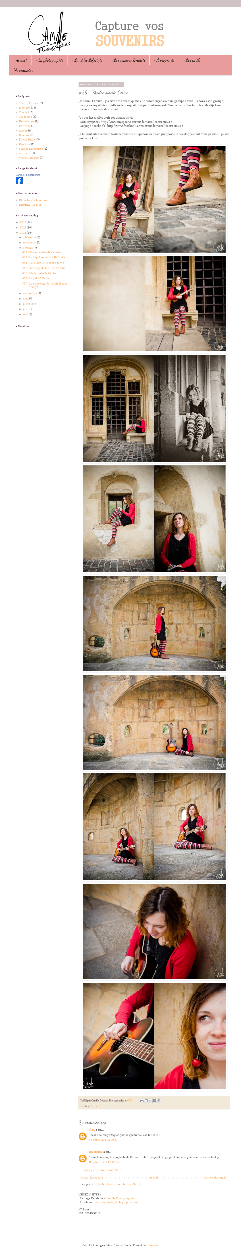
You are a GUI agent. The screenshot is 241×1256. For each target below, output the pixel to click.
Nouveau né (26, 121)
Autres (23, 130)
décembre (30, 237)
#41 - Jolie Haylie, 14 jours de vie (43, 262)
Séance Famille (29, 103)
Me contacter (23, 70)
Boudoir (24, 135)
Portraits (95, 1106)
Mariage (24, 107)
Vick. (92, 1129)
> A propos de (164, 60)
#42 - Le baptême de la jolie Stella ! (44, 257)
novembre (30, 242)
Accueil (153, 1177)
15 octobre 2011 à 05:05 (104, 1162)
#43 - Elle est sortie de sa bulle (41, 252)
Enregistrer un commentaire (103, 1170)
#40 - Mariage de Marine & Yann (43, 268)
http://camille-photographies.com (117, 1202)
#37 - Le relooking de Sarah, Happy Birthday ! (44, 285)
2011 (23, 232)
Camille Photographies (120, 1198)
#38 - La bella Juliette (35, 278)
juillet (27, 304)
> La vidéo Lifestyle (87, 60)
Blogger (153, 1245)
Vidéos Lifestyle (29, 157)
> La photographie (49, 60)
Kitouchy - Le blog (30, 204)
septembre (30, 293)
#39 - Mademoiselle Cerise (39, 273)
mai (26, 314)
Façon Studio (27, 139)
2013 (23, 222)
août (26, 298)
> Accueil (20, 60)
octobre (28, 247)
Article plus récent (91, 1177)
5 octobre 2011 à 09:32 (103, 1139)
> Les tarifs (192, 60)
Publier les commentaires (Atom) (118, 1184)
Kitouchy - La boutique (33, 200)
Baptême (25, 144)
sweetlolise (96, 1151)
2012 (23, 227)
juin (26, 309)
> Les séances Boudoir (128, 60)
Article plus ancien (216, 1177)
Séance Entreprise (31, 148)
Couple (23, 112)
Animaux (25, 153)
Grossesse (25, 116)
